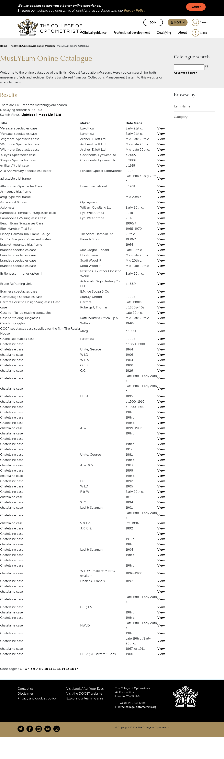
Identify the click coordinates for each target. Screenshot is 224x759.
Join (153, 22)
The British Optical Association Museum (32, 45)
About (182, 32)
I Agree (196, 7)
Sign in (178, 22)
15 (67, 669)
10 (46, 669)
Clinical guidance (94, 32)
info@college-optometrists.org (137, 706)
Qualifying (164, 32)
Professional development (131, 32)
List (58, 115)
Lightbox (28, 115)
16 (72, 669)
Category (181, 117)
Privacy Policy (134, 10)
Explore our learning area (84, 698)
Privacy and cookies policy (37, 698)
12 (54, 669)
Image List (45, 115)
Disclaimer (25, 693)
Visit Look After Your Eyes (85, 689)
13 (59, 669)
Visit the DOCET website (84, 693)
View (161, 128)
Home (3, 45)
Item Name (182, 106)
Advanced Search (185, 72)
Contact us (25, 689)
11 (50, 669)
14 (63, 669)
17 (76, 669)
